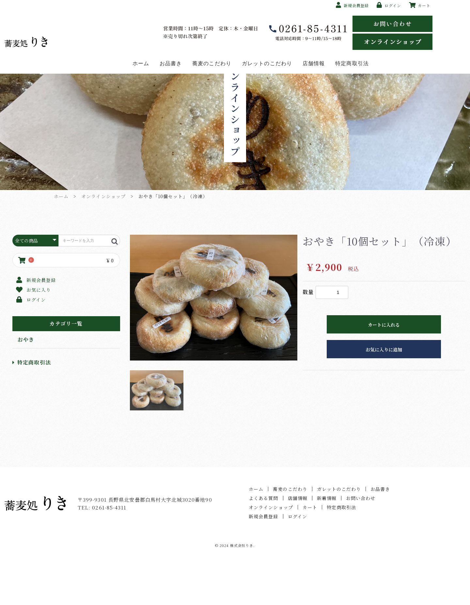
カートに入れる (384, 371)
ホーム (61, 243)
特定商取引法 (31, 409)
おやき (26, 386)
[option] (214, 344)
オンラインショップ (103, 243)
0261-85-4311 (109, 554)
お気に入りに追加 (384, 396)
